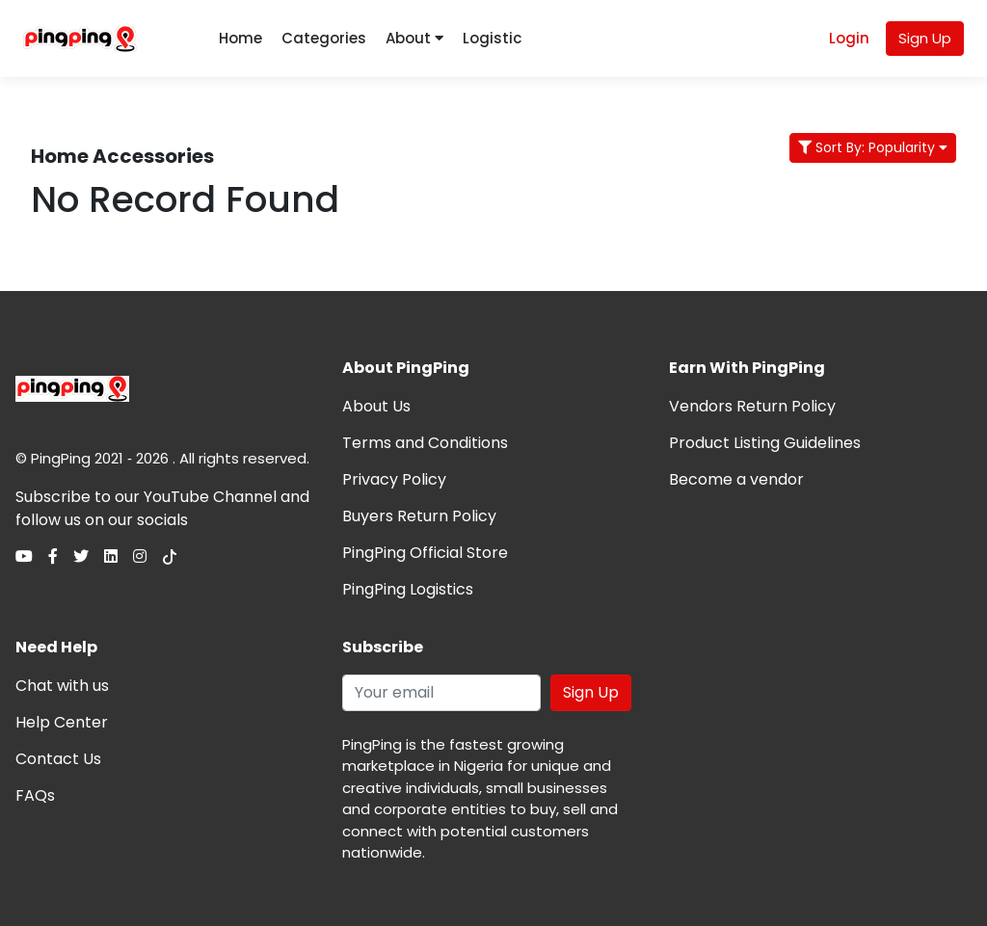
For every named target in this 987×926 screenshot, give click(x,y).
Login (849, 38)
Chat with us (62, 686)
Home (240, 38)
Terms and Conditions (425, 443)
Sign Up (924, 38)
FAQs (35, 795)
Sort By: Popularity (872, 147)
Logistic (492, 38)
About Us (376, 406)
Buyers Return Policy (419, 516)
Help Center (61, 722)
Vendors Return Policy (752, 406)
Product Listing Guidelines (765, 443)
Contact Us (58, 759)
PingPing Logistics (407, 589)
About (414, 38)
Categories (323, 38)
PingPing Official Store (425, 553)
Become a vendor (736, 479)
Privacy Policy (394, 479)
